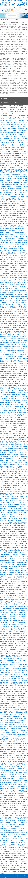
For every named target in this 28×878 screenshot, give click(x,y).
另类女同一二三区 (11, 203)
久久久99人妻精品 (19, 390)
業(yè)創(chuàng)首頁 (9, 19)
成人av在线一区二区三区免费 (18, 427)
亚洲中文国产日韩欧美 (15, 230)
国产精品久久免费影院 (8, 132)
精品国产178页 (3, 527)
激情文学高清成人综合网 (15, 753)
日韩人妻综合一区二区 (22, 144)
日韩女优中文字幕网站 (21, 203)
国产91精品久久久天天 (13, 414)
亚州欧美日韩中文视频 (22, 450)
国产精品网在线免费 (16, 734)
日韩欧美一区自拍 (12, 658)
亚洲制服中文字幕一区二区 (21, 637)
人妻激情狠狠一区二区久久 (12, 344)
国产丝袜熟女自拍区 (7, 342)
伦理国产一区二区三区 (13, 122)
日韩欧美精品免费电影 (21, 423)
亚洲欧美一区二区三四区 (13, 199)
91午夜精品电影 (3, 144)
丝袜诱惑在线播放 (4, 753)
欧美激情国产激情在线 (5, 705)
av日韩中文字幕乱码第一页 (13, 209)
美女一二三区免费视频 (15, 431)
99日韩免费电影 (24, 703)
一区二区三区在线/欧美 (17, 363)
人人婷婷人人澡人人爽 (20, 788)
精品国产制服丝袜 (4, 558)
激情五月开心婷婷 (15, 298)
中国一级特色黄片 (20, 365)
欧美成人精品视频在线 (12, 655)
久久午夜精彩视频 (12, 338)
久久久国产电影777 (7, 660)
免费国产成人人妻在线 (9, 271)
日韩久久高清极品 (17, 406)
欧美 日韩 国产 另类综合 (19, 383)
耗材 (23, 53)
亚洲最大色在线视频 (18, 192)
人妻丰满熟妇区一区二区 (15, 649)
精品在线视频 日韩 (8, 406)
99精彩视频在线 (21, 254)
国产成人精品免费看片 (12, 801)
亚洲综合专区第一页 (11, 471)
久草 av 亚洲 (11, 554)
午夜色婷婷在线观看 (9, 375)
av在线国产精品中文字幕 (22, 782)
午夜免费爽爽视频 (19, 178)
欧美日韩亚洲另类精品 (19, 257)
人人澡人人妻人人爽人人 (20, 167)
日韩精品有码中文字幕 (20, 589)
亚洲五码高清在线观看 (19, 279)
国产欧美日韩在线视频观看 (15, 784)
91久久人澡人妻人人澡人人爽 (16, 591)
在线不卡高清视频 (14, 360)
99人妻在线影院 (7, 240)
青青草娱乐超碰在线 (16, 174)
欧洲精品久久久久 (19, 356)
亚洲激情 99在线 (4, 157)
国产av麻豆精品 (3, 454)
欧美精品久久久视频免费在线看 (11, 699)
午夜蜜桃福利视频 (19, 576)
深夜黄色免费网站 (23, 142)
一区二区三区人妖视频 (18, 331)
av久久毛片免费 (3, 554)
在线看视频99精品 (6, 138)
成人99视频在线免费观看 (9, 155)
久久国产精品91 (8, 176)
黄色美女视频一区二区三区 (20, 803)
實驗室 (14, 32)
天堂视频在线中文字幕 (13, 510)
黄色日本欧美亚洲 (8, 726)
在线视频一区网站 (21, 126)
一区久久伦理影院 (22, 205)
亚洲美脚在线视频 (7, 153)
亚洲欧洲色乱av (16, 489)
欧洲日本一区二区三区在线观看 (15, 643)
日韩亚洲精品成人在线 (20, 273)
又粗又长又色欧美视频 (8, 795)
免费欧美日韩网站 (12, 624)
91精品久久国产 (6, 250)
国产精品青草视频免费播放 (20, 767)
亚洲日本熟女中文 (4, 539)
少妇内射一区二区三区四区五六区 (8, 847)
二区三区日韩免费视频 (14, 460)
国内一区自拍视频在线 (16, 666)
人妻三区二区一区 (20, 246)
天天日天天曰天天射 (12, 254)
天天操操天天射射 (13, 119)
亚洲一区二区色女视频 (21, 155)
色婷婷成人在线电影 (19, 296)
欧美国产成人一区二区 (17, 541)
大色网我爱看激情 (4, 664)
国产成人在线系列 (13, 205)
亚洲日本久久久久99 (8, 279)
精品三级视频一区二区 (18, 635)
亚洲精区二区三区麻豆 (10, 242)
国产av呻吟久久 (24, 460)
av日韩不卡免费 (8, 755)
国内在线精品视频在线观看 (9, 215)
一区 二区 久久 (23, 662)
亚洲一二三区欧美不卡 (11, 358)
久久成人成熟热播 (20, 608)
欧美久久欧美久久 (6, 151)
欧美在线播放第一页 (8, 192)
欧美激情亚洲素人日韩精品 (18, 221)
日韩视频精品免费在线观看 (17, 429)
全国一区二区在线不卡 (21, 684)
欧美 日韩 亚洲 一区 (7, 612)
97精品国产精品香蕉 (5, 462)
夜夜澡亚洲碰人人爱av (17, 277)
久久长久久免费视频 (17, 755)
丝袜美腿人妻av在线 (20, 826)
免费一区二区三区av (12, 473)
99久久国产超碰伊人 (19, 252)
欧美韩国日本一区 (20, 315)
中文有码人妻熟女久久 (15, 255)
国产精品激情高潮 (12, 751)
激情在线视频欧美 (8, 327)
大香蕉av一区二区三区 (11, 838)
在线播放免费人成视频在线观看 (7, 356)
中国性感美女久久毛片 (15, 616)
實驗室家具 (5, 59)
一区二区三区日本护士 (19, 132)
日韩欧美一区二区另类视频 (12, 180)
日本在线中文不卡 (18, 477)
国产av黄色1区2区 (12, 439)
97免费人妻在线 (19, 799)
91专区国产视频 (12, 639)
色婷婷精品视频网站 (6, 485)
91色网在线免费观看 (12, 680)
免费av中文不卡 (13, 597)
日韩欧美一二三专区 (5, 747)
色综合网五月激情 (9, 587)
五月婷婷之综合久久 (5, 227)
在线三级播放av (20, 471)
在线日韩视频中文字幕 (8, 410)
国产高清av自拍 (12, 284)
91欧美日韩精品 (23, 485)
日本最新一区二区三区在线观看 (7, 308)
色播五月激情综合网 (20, 869)
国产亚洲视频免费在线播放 (8, 562)
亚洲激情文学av (22, 265)
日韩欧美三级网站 (11, 311)
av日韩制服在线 (6, 547)
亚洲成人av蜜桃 (11, 389)
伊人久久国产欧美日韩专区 (10, 770)
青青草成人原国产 (14, 219)
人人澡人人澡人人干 (11, 466)
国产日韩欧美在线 (9, 383)
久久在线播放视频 (23, 120)
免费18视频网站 (21, 749)
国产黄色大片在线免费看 (19, 379)
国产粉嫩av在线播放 (14, 120)
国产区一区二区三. (9, 288)
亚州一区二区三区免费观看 (13, 186)
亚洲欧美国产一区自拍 (8, 504)
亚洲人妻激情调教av (23, 815)
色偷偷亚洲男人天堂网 (12, 265)
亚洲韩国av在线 (21, 711)
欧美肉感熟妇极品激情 (21, 350)
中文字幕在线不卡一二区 (8, 529)
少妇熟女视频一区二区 (7, 190)
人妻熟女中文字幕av (14, 281)
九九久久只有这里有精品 (16, 138)
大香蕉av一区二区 (10, 390)
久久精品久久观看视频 (12, 711)
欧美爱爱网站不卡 (8, 211)
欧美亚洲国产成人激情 (8, 809)
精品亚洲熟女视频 (23, 846)
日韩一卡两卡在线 (19, 628)
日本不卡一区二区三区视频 (9, 423)
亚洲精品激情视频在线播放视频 (17, 820)
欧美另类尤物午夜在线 (6, 244)
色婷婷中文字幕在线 (19, 529)
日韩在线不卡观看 (20, 389)
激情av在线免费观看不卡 (10, 184)
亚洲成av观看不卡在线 (12, 687)
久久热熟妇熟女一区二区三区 (21, 645)
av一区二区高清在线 (6, 174)
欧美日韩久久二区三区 (12, 313)
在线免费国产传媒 (12, 516)
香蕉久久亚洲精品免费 (16, 855)
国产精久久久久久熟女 (17, 612)
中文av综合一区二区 (20, 533)
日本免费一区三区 (13, 664)
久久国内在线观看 (6, 732)
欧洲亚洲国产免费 (21, 639)
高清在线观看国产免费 (9, 346)
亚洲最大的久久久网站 (16, 647)
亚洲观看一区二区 (22, 859)
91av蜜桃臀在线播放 (5, 452)
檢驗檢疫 (9, 64)
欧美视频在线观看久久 (16, 387)
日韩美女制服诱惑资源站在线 (9, 335)
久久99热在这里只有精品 (9, 149)
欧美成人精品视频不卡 (7, 689)
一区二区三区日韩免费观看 (13, 618)
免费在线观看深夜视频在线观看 (11, 599)
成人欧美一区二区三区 (5, 776)
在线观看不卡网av (9, 458)
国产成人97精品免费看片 (8, 188)
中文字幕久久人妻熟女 (5, 361)
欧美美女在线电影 (12, 144)
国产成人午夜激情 (18, 691)
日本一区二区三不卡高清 (15, 558)
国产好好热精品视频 (5, 632)
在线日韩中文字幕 (9, 645)
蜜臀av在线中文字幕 (18, 512)
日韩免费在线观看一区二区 (11, 238)
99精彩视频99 (7, 419)
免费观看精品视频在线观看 (9, 124)
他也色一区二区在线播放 (7, 803)
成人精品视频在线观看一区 (11, 520)
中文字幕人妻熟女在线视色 (14, 610)
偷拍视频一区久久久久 (20, 346)
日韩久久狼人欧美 (6, 545)
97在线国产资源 (4, 290)
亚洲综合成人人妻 (18, 207)
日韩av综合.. (12, 701)
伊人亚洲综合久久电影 (5, 201)
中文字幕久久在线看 (5, 360)
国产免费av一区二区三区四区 (20, 552)
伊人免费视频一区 (20, 275)
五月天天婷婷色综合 (14, 159)
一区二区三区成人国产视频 (16, 163)
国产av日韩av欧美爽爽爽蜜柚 (7, 207)
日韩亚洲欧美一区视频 (7, 417)
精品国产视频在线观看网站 (14, 292)
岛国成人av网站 (3, 487)
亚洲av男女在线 (13, 227)
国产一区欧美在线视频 (8, 379)
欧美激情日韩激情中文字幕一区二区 (8, 605)
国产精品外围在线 (7, 373)
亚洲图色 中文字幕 (9, 402)
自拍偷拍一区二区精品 (15, 381)
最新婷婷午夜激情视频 (14, 741)
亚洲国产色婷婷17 (17, 190)
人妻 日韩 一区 (10, 194)
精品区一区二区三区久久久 (6, 425)
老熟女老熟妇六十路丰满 (7, 182)
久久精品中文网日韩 (15, 151)
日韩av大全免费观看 (11, 535)
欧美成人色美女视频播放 (18, 317)
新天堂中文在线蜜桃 (23, 119)
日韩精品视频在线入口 (17, 117)
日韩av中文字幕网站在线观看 (21, 288)
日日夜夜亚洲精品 (9, 512)
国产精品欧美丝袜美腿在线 (18, 456)
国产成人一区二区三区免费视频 (9, 126)
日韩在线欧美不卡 (11, 365)
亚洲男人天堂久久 (13, 792)
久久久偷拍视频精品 (10, 695)
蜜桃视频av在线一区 (5, 840)
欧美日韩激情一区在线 (9, 252)
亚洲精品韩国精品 (7, 325)
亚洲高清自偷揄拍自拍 (18, 232)
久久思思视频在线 (4, 205)
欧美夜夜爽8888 (15, 485)
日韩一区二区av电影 (18, 263)
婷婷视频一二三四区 (15, 169)
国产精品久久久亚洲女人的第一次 (8, 246)
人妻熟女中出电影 (16, 198)
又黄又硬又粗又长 (13, 539)
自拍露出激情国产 (8, 489)
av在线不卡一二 (10, 412)
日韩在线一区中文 (11, 537)
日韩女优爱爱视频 (15, 250)
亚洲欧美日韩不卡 (13, 267)
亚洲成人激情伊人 (4, 849)
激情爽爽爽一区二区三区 (6, 363)
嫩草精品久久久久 (6, 136)
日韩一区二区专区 (16, 496)
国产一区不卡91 (13, 805)
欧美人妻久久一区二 (23, 473)
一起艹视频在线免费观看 (9, 350)
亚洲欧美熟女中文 (19, 294)
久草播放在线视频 (8, 161)
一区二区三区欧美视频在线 (6, 146)
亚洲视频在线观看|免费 (8, 477)
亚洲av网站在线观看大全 (17, 685)
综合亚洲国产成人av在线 (16, 738)
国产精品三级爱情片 (18, 300)
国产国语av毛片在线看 (10, 523)
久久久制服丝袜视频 (17, 660)
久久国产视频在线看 (8, 718)
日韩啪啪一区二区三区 (12, 583)
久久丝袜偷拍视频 (21, 822)
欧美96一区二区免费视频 (21, 630)
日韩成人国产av (3, 703)
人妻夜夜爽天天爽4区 (5, 336)
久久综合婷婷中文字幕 (17, 240)
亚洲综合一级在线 (9, 396)
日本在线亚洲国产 (12, 441)
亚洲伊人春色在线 (20, 443)
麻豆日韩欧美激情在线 (16, 780)
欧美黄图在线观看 (12, 128)
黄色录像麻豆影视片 (19, 562)
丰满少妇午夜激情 (14, 142)
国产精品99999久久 (17, 161)
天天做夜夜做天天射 (18, 425)
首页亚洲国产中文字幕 (22, 603)
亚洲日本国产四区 (14, 747)
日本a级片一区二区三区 (11, 834)
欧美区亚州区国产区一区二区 (18, 601)
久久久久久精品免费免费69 (8, 464)
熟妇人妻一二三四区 (14, 348)
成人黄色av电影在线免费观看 (10, 830)
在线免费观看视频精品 (13, 290)
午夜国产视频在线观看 (14, 724)
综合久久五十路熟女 (15, 419)
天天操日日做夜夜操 (10, 259)
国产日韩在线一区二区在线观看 (15, 506)
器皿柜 (18, 59)
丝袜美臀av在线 (16, 626)
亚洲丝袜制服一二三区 (22, 624)
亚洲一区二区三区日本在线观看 (11, 574)
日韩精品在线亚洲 (8, 635)
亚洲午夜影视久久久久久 (16, 840)
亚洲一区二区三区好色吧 (14, 703)
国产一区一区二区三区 (19, 458)
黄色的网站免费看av (10, 444)
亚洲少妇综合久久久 (12, 749)
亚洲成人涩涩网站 (9, 857)
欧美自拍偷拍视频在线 (22, 525)
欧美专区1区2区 (11, 684)
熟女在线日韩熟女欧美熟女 (17, 867)
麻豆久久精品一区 (16, 385)
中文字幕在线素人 (8, 331)
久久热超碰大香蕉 (11, 608)
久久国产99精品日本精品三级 (15, 641)
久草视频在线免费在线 (19, 554)
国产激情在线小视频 (14, 846)
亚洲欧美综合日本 (21, 439)
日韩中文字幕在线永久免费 (21, 306)
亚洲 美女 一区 (6, 730)
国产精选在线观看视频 (12, 433)
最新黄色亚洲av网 (7, 456)
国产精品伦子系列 (23, 361)
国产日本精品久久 (15, 173)
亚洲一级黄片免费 (18, 182)
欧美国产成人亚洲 (10, 178)
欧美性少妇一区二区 (7, 309)
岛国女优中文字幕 (4, 120)
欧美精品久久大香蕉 (5, 793)
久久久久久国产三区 (17, 707)
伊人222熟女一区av (10, 369)
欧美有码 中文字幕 (17, 340)
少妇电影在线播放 (12, 593)
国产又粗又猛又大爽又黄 (7, 257)
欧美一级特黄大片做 (6, 228)
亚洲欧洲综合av (3, 122)
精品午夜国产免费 (8, 491)
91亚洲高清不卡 (6, 387)
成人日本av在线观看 (16, 367)
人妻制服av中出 (10, 294)
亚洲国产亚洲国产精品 (8, 651)
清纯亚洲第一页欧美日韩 (17, 228)
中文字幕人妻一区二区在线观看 (16, 140)
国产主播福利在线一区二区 (10, 525)
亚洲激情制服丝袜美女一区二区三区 (15, 437)
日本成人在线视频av (18, 146)
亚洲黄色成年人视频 (16, 153)
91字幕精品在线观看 (16, 824)
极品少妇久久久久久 (14, 522)
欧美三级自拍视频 (14, 377)
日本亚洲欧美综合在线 (9, 296)
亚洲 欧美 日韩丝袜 (13, 556)
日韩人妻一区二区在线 (15, 352)
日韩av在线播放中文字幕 (19, 653)
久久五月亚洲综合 (20, 311)
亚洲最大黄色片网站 (11, 450)
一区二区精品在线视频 (22, 838)
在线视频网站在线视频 (22, 225)
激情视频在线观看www (11, 728)
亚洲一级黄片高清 (15, 261)
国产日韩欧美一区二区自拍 (17, 595)
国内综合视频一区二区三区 (17, 115)
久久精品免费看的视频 (15, 853)
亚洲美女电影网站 (20, 466)
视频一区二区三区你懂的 (9, 315)
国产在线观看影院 (15, 136)
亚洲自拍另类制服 (17, 211)
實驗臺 (15, 37)
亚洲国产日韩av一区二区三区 (18, 201)
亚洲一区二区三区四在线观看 (15, 404)
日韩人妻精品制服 (21, 128)
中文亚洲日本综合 (21, 578)
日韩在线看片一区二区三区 (14, 398)
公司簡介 (16, 19)
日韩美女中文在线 (6, 435)
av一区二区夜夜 (5, 498)
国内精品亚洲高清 (16, 394)
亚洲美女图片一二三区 (9, 576)
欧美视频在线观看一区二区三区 (18, 776)
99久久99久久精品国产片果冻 (17, 614)
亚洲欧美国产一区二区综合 (15, 234)
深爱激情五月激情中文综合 (9, 570)
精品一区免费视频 (23, 599)
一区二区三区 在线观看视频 (15, 757)
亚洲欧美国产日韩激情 (18, 176)
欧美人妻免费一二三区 (8, 736)
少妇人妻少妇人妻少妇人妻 (13, 527)
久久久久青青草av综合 (13, 454)
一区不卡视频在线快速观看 (13, 223)
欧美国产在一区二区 (9, 873)
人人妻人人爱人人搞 (15, 452)
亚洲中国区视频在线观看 (19, 396)
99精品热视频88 (10, 273)
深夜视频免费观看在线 (8, 354)
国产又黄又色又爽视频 (18, 217)
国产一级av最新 (5, 159)
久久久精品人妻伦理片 (13, 302)
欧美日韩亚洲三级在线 (14, 248)
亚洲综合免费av (6, 269)
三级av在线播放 (11, 566)
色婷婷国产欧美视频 (19, 709)
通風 (11, 59)
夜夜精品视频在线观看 (16, 269)
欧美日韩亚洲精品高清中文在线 (10, 815)
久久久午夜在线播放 (18, 809)
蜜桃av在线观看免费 (6, 221)
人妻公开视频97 (23, 699)
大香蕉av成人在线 (17, 417)
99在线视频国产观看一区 (14, 157)
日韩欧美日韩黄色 (7, 541)
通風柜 (22, 39)
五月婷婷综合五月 (23, 302)
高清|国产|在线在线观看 (21, 537)
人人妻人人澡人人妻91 (5, 647)
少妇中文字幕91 (7, 198)
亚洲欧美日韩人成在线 (22, 358)
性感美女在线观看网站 (5, 595)
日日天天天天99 (16, 327)
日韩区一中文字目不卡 (12, 836)
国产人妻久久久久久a (16, 543)
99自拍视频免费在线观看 (14, 493)
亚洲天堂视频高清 (12, 225)
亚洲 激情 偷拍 (13, 462)
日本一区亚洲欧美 (7, 620)
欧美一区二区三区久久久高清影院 (17, 622)
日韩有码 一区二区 (10, 826)
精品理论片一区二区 (9, 236)
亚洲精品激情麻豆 (21, 819)
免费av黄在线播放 (23, 747)
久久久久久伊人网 (8, 232)
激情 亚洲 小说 (21, 520)
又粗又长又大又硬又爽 (5, 115)
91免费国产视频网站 (16, 373)
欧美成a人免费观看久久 (21, 701)
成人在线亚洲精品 (12, 213)
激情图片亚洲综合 (20, 448)
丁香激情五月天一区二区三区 (18, 165)
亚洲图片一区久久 (4, 284)
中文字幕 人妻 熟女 (4, 805)
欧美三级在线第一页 (5, 352)
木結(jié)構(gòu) (23, 37)
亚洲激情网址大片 (20, 763)
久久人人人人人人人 (11, 765)
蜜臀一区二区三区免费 (20, 740)
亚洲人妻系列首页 (19, 464)
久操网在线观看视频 (16, 716)
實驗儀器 (3, 53)
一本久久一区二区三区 (14, 371)
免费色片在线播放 (9, 300)
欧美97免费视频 (18, 842)
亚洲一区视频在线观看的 (10, 147)
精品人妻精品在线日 (19, 171)
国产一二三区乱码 (23, 360)
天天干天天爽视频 (19, 271)
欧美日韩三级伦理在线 (20, 722)
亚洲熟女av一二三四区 (16, 319)
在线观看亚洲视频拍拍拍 (18, 304)
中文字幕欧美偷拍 (18, 651)
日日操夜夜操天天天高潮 (9, 782)
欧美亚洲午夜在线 (23, 774)
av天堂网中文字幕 (14, 286)
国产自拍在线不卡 (17, 491)
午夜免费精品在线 (15, 336)
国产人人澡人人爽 (10, 321)
